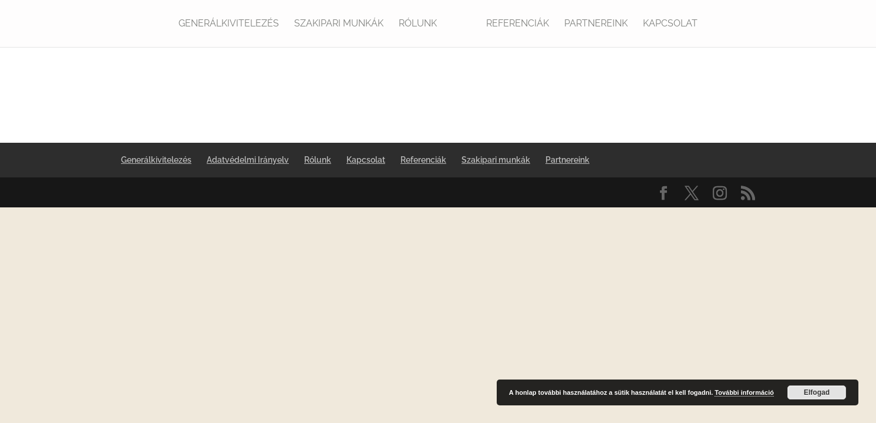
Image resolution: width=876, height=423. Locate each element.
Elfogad (817, 392)
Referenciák (517, 24)
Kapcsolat (670, 24)
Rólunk (418, 24)
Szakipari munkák (338, 24)
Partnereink (596, 24)
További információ (744, 392)
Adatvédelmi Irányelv (248, 159)
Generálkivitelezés (228, 24)
